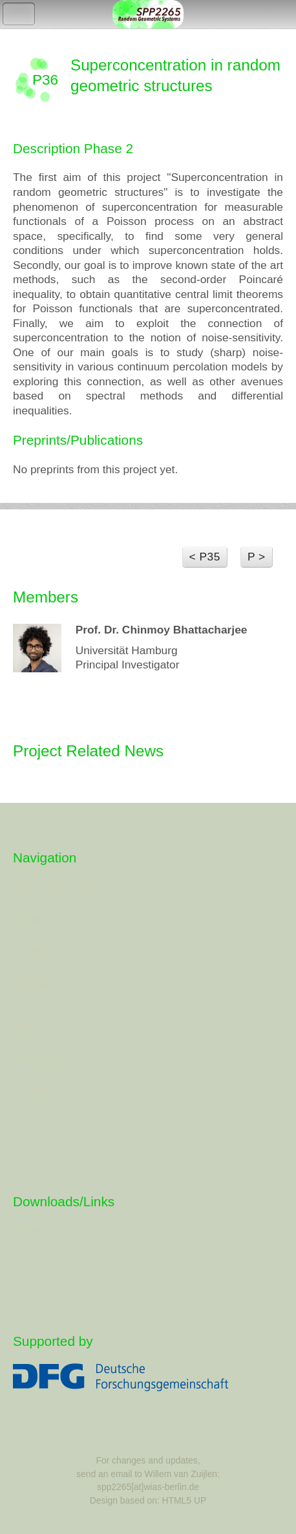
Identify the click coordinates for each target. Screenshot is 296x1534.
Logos (28, 1230)
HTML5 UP (184, 1500)
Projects (33, 950)
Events (30, 1026)
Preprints (35, 1058)
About (27, 918)
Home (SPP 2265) (58, 886)
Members (36, 982)
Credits (30, 1090)
